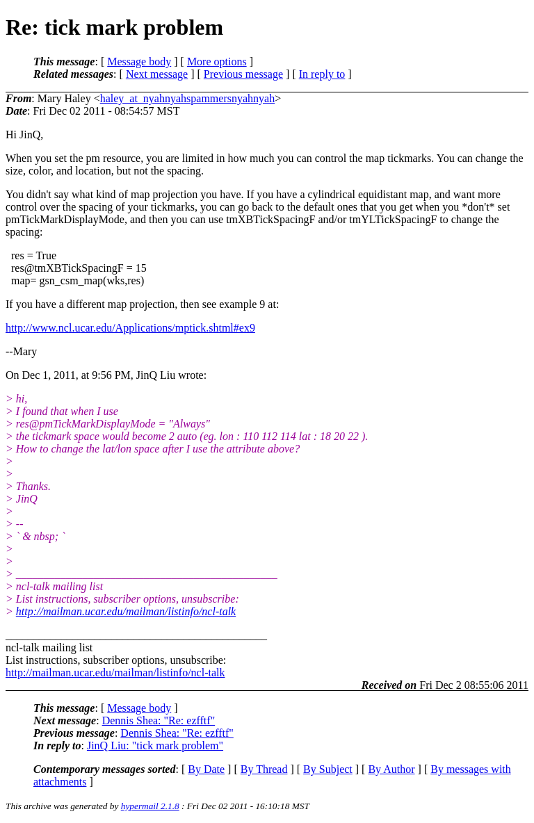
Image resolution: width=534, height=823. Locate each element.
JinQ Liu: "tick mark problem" (155, 745)
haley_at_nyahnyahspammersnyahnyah (187, 98)
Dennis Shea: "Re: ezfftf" (159, 720)
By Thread (264, 769)
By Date (206, 769)
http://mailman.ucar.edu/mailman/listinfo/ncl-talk (126, 611)
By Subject (328, 769)
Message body (139, 61)
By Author (391, 769)
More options (217, 61)
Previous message (243, 74)
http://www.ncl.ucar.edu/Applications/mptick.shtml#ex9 (130, 328)
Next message (157, 74)
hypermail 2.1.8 (150, 806)
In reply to (322, 74)
